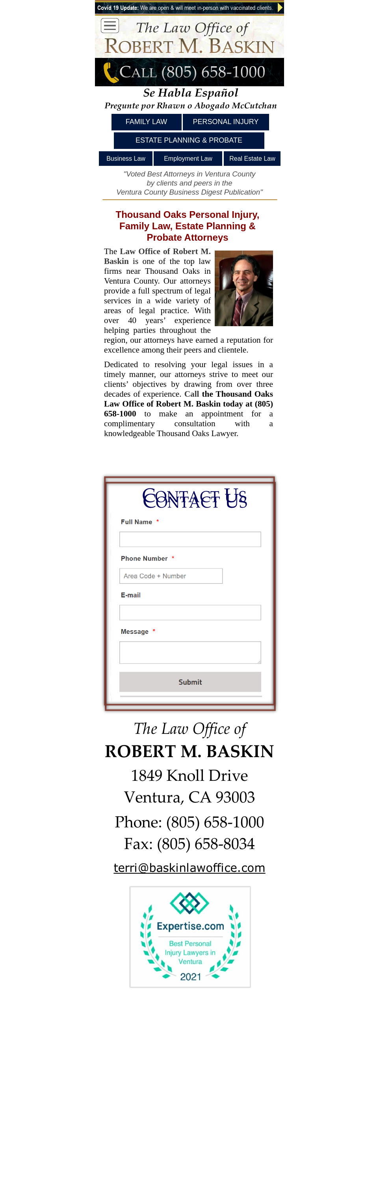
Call (191, 394)
